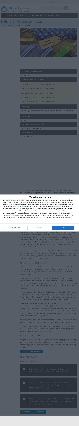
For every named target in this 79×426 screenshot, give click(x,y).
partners (13, 200)
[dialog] (39, 213)
